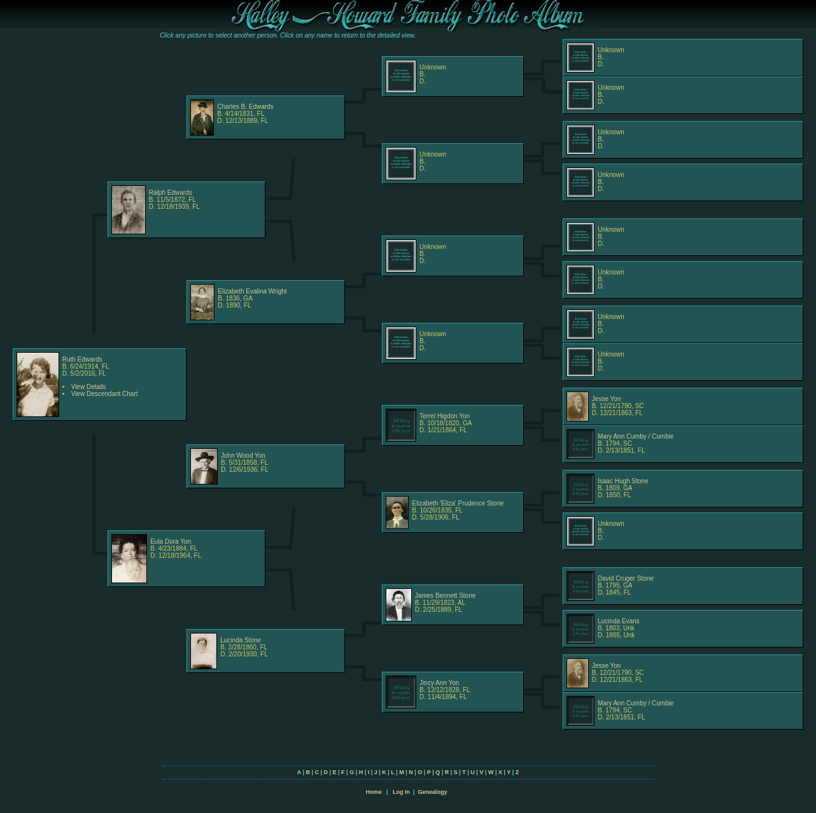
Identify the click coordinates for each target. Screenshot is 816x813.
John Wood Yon (243, 455)
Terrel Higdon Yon (444, 416)
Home (373, 792)
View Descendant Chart (104, 393)
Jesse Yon (606, 398)
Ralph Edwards (170, 192)
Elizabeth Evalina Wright (252, 291)
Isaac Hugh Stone (623, 480)
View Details (88, 386)
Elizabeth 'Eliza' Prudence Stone (457, 503)
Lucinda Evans (619, 621)
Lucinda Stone (240, 640)
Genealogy (432, 792)
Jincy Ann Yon (439, 682)
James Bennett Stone (445, 595)
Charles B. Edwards (245, 106)
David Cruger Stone (626, 578)
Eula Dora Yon (170, 541)
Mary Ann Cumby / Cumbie (636, 436)
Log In (401, 792)
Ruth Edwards (82, 359)
